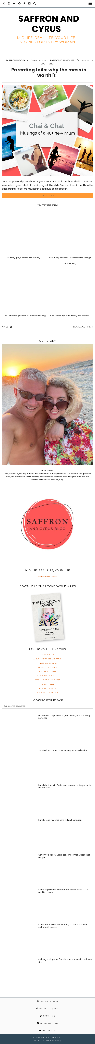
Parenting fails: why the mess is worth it (48, 72)
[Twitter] (4, 3)
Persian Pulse (47, 684)
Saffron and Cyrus (48, 24)
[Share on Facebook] (3, 326)
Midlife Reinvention (47, 667)
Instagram (47, 1009)
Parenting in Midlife (62, 60)
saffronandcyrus (17, 60)
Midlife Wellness (47, 671)
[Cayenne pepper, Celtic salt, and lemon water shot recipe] (18, 870)
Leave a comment (83, 326)
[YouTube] (14, 3)
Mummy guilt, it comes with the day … (25, 257)
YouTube (47, 1031)
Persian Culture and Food (47, 680)
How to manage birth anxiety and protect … (70, 315)
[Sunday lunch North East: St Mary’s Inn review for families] (18, 765)
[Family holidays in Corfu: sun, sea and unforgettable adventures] (18, 800)
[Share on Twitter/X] (7, 326)
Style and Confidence (47, 692)
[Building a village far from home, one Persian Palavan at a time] (18, 974)
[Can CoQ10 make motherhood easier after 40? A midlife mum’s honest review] (18, 904)
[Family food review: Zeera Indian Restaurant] (18, 835)
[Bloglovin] (24, 3)
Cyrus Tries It (47, 655)
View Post (47, 196)
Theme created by (47, 1041)
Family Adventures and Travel (47, 659)
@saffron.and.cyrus (47, 576)
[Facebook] (19, 3)
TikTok (47, 1016)
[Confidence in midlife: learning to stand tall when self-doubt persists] (18, 939)
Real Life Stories (47, 688)
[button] (91, 3)
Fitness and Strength (47, 663)
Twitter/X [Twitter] (47, 1001)
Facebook (47, 1023)
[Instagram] (9, 3)
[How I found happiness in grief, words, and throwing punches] (18, 730)
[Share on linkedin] (10, 326)
